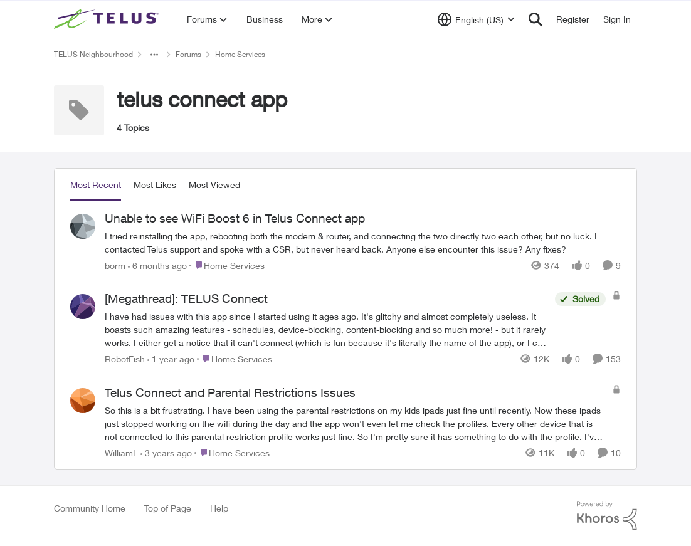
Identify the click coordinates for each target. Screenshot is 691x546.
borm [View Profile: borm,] (115, 265)
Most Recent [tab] (95, 184)
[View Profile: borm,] (82, 226)
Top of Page (167, 508)
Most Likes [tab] (155, 184)
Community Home (89, 508)
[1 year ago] (170, 358)
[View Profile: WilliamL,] (82, 400)
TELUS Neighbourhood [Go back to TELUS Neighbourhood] (93, 54)
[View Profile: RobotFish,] (82, 306)
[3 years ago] (166, 452)
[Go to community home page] (108, 19)
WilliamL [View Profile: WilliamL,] (121, 453)
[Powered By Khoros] (607, 515)
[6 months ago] (157, 264)
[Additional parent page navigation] (154, 54)
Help (219, 508)
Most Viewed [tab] (214, 184)
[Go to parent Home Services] (227, 264)
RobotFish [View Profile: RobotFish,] (125, 359)
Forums (188, 54)
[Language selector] (476, 19)
